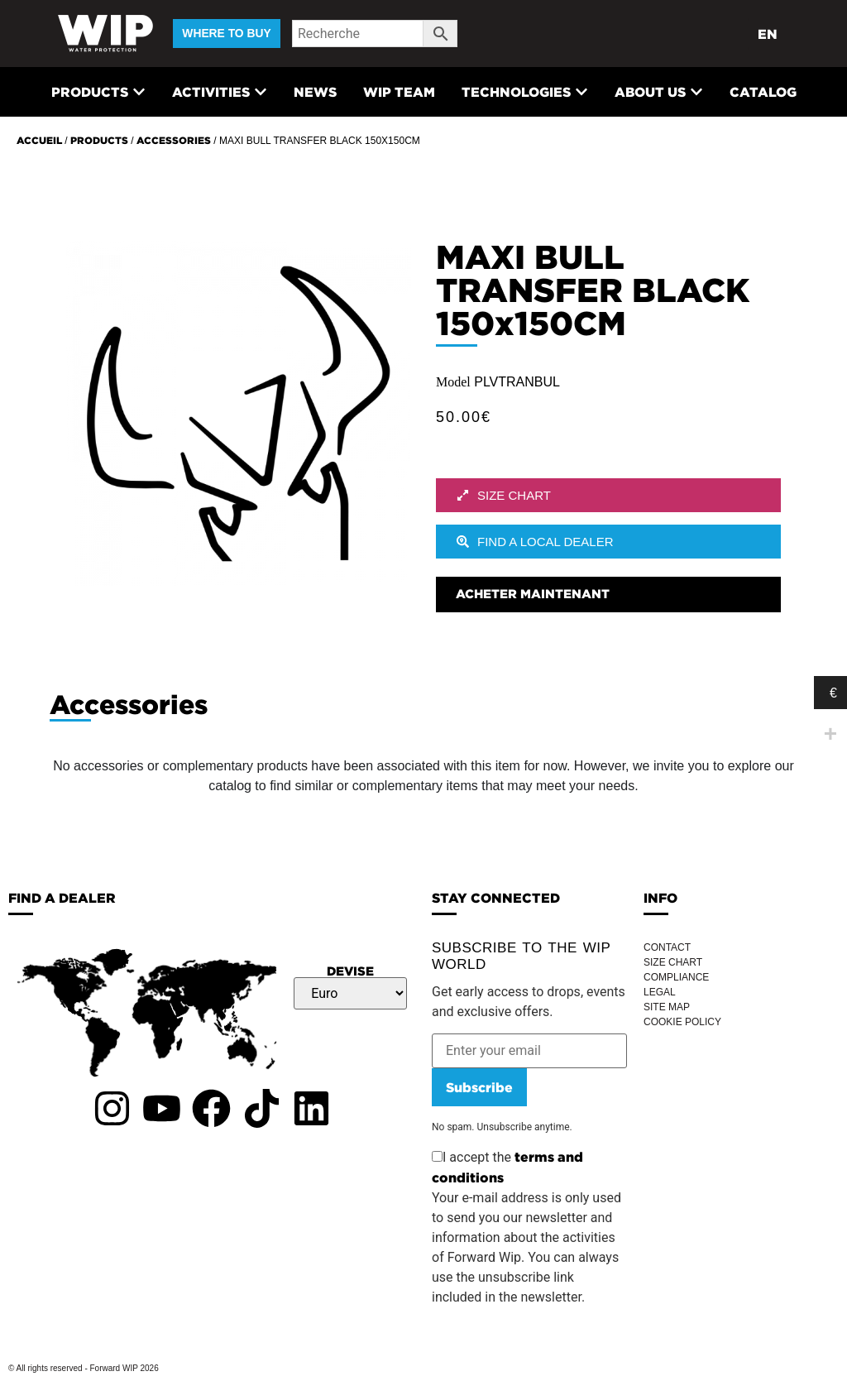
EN (768, 33)
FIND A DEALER (62, 897)
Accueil (39, 140)
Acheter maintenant (533, 594)
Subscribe (479, 1087)
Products (99, 140)
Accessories (173, 140)
